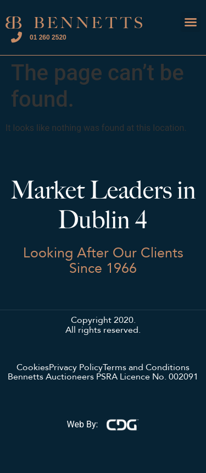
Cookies (32, 368)
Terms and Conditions (146, 368)
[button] (191, 22)
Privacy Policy (76, 368)
